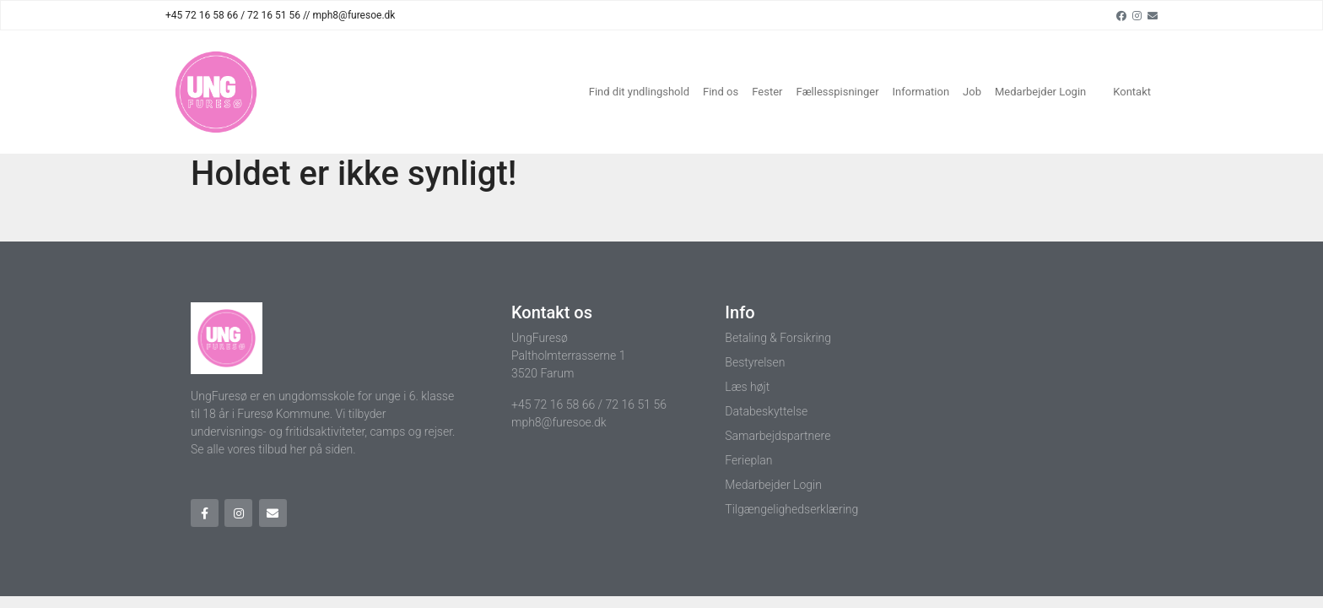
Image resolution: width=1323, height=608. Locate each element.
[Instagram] (1137, 15)
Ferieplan (748, 460)
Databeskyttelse (766, 411)
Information (921, 91)
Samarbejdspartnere (777, 435)
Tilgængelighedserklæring (791, 509)
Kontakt (1132, 91)
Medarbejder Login (1040, 91)
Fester (767, 91)
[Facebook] (1121, 15)
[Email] (1153, 15)
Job (972, 91)
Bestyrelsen (755, 362)
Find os (720, 91)
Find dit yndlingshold (639, 91)
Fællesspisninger (837, 91)
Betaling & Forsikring (778, 338)
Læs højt (747, 387)
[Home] (216, 92)
